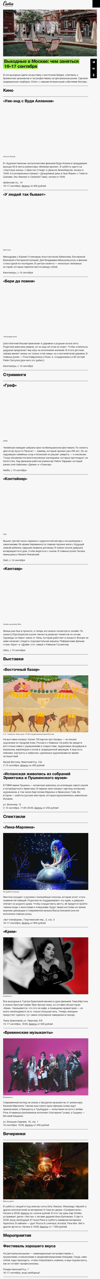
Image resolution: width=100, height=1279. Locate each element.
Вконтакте (93, 68)
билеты (26, 186)
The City (8, 4)
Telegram (93, 62)
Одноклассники (93, 75)
